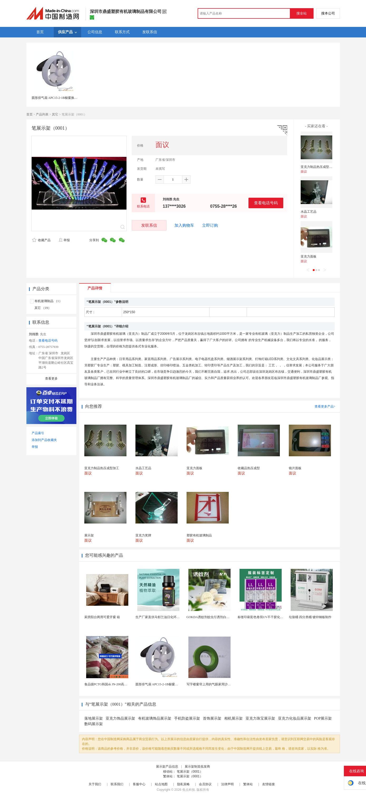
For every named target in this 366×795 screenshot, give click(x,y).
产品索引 (38, 433)
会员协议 (205, 784)
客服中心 (139, 784)
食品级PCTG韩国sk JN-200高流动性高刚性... (115, 684)
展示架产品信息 (167, 766)
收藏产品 (41, 240)
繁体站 (248, 784)
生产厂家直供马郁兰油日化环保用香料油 (163, 617)
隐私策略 (183, 784)
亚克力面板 (308, 256)
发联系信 (149, 225)
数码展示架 (93, 724)
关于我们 (95, 784)
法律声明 (227, 784)
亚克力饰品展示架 (120, 718)
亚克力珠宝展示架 (260, 718)
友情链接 (268, 784)
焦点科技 (188, 790)
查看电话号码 (266, 203)
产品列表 (42, 114)
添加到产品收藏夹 (44, 440)
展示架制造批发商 (197, 766)
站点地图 (161, 784)
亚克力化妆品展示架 (294, 718)
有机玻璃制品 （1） (48, 301)
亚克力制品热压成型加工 (318, 167)
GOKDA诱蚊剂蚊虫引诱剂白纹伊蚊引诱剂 (216, 617)
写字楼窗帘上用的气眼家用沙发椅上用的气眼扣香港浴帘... (227, 684)
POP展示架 (323, 718)
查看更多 (51, 378)
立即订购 (210, 225)
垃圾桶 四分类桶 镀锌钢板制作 (310, 617)
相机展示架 (233, 718)
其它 (55, 114)
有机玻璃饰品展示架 (154, 718)
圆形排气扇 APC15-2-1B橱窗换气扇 (56, 98)
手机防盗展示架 (187, 718)
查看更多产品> (325, 406)
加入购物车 (184, 225)
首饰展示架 (212, 718)
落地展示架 (93, 718)
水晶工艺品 (308, 212)
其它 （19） (43, 308)
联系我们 (117, 784)
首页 (29, 114)
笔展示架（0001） (190, 771)
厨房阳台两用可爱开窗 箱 (102, 617)
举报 (64, 240)
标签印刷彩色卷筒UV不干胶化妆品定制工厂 (268, 617)
